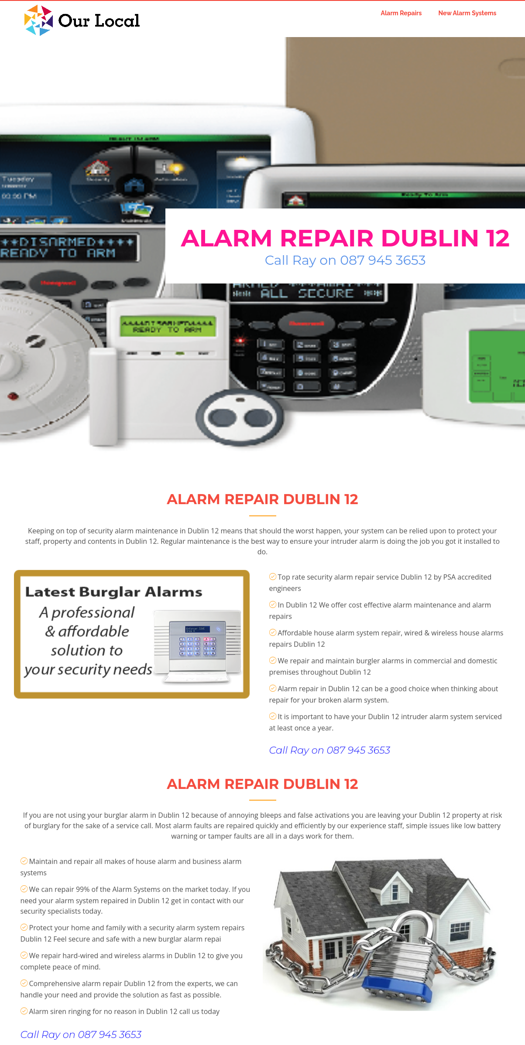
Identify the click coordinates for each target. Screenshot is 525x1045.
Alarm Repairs (401, 13)
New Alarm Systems (467, 13)
